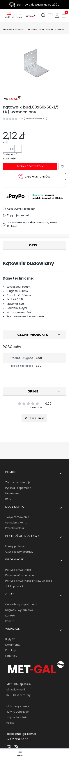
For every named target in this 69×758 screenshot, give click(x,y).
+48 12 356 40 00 (17, 739)
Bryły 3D (10, 639)
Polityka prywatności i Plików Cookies (28, 581)
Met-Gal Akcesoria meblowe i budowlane (28, 29)
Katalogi (10, 650)
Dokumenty (12, 645)
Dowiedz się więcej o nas (21, 604)
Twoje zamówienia (17, 517)
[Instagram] (15, 747)
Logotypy (11, 656)
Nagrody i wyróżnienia (19, 610)
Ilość (5, 142)
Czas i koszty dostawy (19, 552)
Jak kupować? (14, 586)
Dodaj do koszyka (30, 166)
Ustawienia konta (16, 522)
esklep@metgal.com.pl (21, 734)
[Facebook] (8, 747)
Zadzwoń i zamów (34, 176)
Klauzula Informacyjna (19, 575)
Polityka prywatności (18, 570)
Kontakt (10, 615)
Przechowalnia (14, 528)
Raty (8, 499)
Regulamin (12, 493)
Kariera (9, 621)
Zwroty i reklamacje (17, 482)
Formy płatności (15, 546)
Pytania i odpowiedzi (18, 488)
